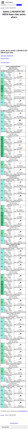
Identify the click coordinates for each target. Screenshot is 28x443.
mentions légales (14, 423)
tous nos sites (5, 427)
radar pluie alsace (5, 58)
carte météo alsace (5, 62)
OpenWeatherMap (22, 411)
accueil (2, 8)
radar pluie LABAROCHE (7, 55)
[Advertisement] (14, 34)
